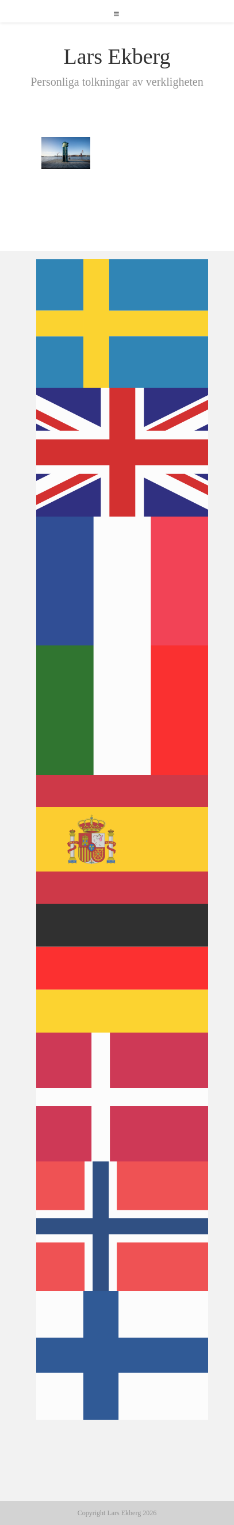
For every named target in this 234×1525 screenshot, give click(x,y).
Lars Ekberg (116, 56)
